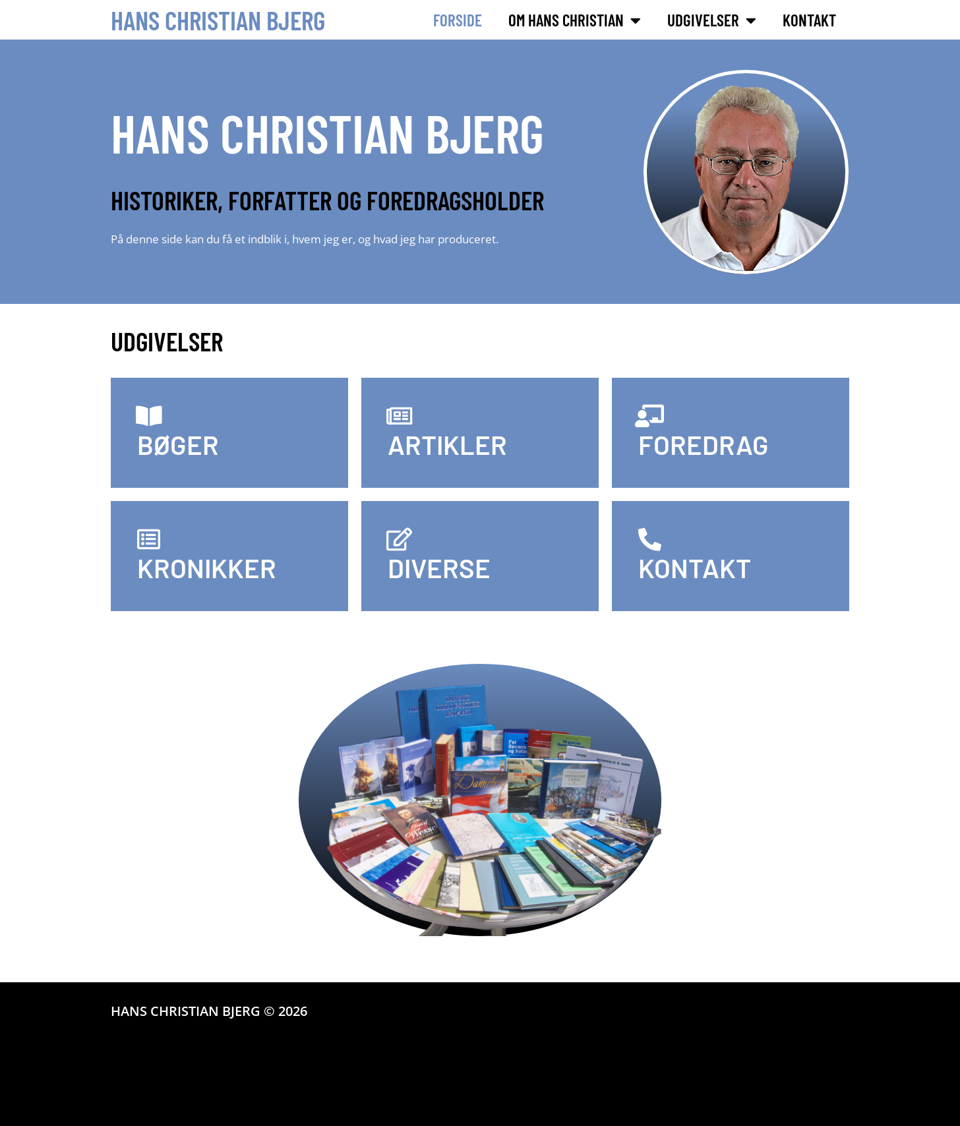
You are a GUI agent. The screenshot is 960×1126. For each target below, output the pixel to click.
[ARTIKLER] (399, 415)
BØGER (178, 444)
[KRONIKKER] (148, 538)
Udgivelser (711, 20)
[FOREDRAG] (649, 415)
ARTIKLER (447, 444)
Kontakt (809, 20)
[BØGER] (148, 415)
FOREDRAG (703, 444)
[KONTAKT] (649, 538)
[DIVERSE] (399, 538)
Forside (457, 20)
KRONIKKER (206, 567)
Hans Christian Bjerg (218, 20)
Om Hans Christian (574, 20)
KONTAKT (694, 567)
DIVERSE (439, 567)
